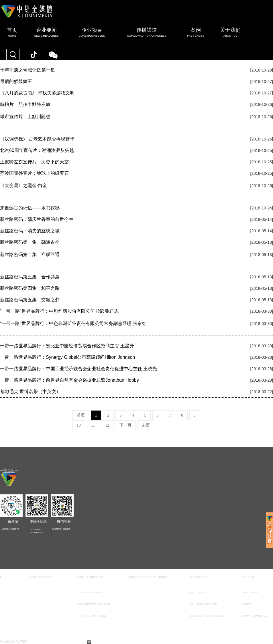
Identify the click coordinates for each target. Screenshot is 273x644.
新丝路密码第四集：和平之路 (30, 288)
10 (79, 425)
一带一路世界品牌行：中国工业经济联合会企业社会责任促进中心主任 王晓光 (78, 368)
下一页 (125, 425)
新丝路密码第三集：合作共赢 (30, 276)
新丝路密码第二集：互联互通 (30, 254)
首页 (81, 415)
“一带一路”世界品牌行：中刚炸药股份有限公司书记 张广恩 (59, 311)
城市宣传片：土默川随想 (25, 116)
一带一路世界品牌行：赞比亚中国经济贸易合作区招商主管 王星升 (67, 345)
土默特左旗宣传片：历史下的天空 (34, 161)
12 (107, 425)
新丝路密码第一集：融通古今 (30, 242)
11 (93, 425)
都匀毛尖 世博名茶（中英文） (30, 391)
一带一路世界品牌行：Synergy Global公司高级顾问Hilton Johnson (67, 357)
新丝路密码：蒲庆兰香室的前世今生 (36, 219)
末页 (146, 425)
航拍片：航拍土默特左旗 (25, 104)
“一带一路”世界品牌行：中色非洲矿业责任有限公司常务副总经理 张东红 (73, 323)
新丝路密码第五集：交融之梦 (30, 299)
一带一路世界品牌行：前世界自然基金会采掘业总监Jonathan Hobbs (69, 380)
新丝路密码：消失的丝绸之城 (30, 230)
